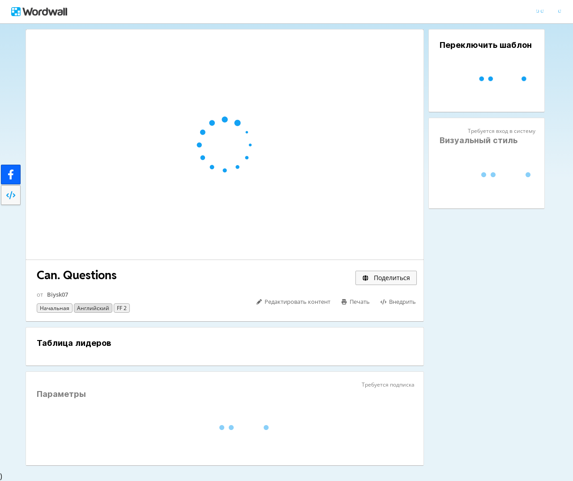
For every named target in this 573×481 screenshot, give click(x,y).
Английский (93, 308)
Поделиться (386, 277)
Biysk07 (57, 294)
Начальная (54, 308)
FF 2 (122, 308)
